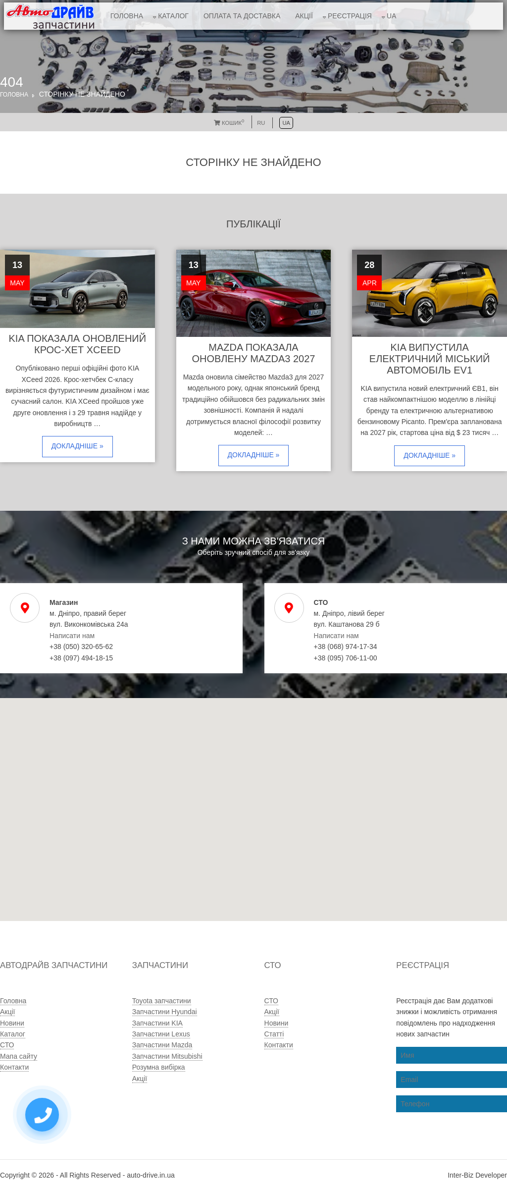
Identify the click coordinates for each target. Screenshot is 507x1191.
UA (391, 16)
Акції (304, 16)
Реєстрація (350, 16)
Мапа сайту (18, 1056)
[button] (224, 846)
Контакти (14, 1067)
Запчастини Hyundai (164, 1012)
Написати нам (72, 636)
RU (261, 123)
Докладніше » (77, 446)
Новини (12, 1023)
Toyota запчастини (161, 1001)
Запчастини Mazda (162, 1045)
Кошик (229, 123)
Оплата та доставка (241, 16)
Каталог (173, 16)
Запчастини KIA (157, 1023)
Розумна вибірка (158, 1067)
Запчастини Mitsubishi (167, 1056)
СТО (7, 1045)
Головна (126, 16)
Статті (274, 1034)
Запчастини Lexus (161, 1034)
